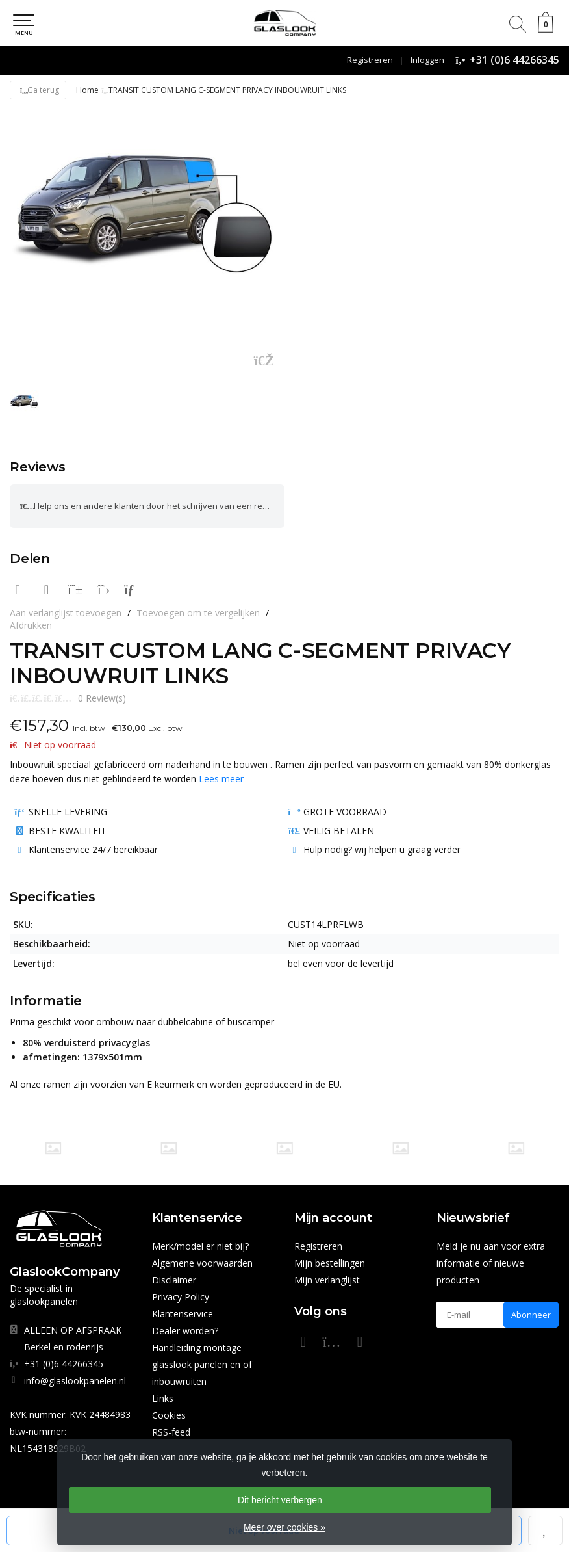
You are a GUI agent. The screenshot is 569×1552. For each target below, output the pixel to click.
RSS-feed (171, 1432)
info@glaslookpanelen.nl (75, 1380)
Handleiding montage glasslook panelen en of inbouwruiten (202, 1364)
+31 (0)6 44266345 (514, 60)
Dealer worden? (185, 1330)
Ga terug (38, 90)
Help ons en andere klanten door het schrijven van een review (150, 506)
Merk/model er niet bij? (200, 1246)
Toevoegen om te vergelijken (198, 613)
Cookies (169, 1415)
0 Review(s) (102, 698)
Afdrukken (31, 625)
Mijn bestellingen (329, 1263)
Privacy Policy (180, 1297)
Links (162, 1398)
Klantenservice (182, 1314)
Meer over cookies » (284, 1527)
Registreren (370, 60)
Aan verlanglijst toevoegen (65, 613)
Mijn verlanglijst (327, 1280)
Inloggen (427, 60)
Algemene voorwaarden (202, 1263)
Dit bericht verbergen (280, 1500)
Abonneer (531, 1315)
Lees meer (221, 778)
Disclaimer (174, 1280)
